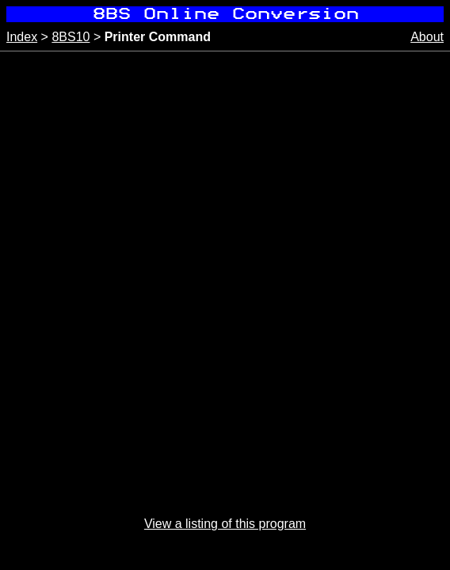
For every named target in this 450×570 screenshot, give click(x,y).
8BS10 (70, 37)
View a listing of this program (225, 523)
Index (21, 37)
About (427, 37)
